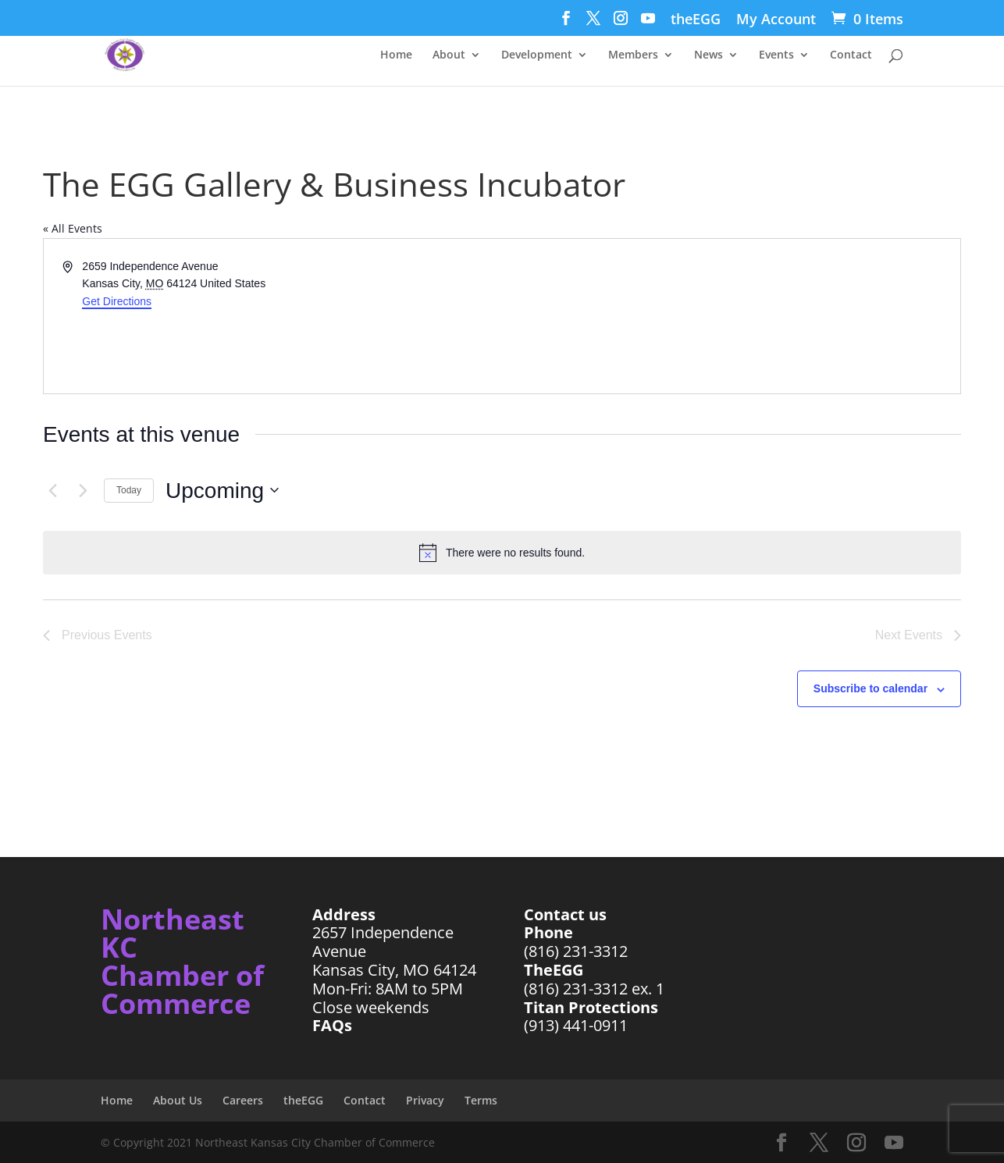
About (449, 55)
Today (128, 490)
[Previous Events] (52, 490)
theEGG (696, 20)
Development (536, 55)
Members (633, 55)
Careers (243, 1100)
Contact (851, 55)
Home (396, 55)
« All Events (72, 228)
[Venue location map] (730, 316)
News (708, 55)
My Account (776, 20)
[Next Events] (82, 490)
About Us (177, 1100)
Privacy (425, 1100)
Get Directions (116, 301)
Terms (481, 1100)
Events (776, 55)
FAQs (332, 1025)
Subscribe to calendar (870, 688)
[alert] (502, 552)
